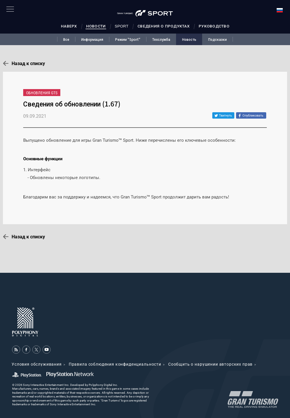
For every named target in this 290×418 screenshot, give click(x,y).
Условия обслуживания (37, 364)
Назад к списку (28, 63)
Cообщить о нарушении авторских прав (210, 364)
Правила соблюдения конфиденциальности (115, 364)
